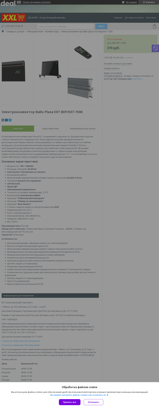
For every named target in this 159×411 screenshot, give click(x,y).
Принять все (69, 402)
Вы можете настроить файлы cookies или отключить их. (78, 395)
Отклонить (93, 402)
